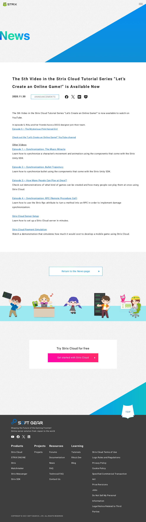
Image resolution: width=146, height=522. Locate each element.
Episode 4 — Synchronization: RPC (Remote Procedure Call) (44, 198)
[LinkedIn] (29, 436)
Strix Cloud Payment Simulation (29, 229)
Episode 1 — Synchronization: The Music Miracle (38, 149)
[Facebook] (18, 436)
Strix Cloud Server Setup (25, 216)
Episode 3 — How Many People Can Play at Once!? (39, 180)
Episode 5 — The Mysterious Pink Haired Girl (35, 129)
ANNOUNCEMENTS (44, 96)
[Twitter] (23, 436)
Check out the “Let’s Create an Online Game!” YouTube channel (44, 137)
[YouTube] (12, 436)
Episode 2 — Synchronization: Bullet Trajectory (37, 167)
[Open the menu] (140, 4)
